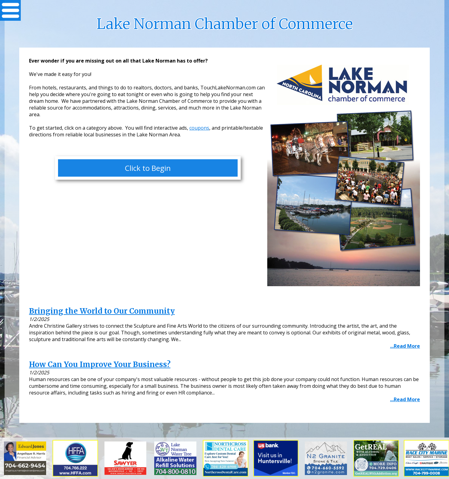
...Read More (405, 346)
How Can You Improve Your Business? (99, 364)
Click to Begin (148, 168)
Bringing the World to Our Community (102, 311)
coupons (199, 127)
